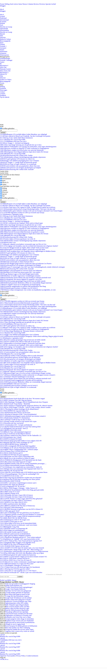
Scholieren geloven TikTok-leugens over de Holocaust (20, 357)
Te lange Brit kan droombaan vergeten (17, 596)
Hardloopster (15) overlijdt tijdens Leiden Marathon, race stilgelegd (23, 134)
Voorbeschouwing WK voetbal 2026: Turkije (16, 155)
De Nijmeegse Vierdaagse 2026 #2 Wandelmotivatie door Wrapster (24, 402)
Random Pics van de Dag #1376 (12, 368)
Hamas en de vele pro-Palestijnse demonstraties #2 (18, 448)
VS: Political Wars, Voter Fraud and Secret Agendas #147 (21, 541)
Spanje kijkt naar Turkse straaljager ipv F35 (16, 442)
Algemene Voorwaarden (7, 656)
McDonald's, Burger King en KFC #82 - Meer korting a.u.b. (21, 549)
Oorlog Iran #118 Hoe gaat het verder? (15, 569)
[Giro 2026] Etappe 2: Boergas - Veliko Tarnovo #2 (18, 488)
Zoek (11, 4)
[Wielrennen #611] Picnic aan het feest (15, 412)
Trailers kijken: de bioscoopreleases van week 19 (17, 239)
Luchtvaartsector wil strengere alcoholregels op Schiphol (20, 168)
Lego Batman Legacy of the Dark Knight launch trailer (19, 274)
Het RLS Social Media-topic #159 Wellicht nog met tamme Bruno (23, 472)
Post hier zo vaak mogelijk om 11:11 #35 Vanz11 (18, 571)
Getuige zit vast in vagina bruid (15, 624)
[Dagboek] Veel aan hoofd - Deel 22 (14, 428)
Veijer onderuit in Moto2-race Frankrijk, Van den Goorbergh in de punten (25, 136)
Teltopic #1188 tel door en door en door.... (16, 419)
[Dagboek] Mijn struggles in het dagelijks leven (17, 542)
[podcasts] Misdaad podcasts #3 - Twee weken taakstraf (20, 537)
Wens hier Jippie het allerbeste (12, 484)
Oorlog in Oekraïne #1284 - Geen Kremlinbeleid (18, 414)
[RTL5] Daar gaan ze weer (11, 521)
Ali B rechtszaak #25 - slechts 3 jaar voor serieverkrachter (21, 572)
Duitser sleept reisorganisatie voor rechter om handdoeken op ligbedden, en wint (28, 290)
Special (4, 194)
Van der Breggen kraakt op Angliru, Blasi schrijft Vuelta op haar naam (24, 248)
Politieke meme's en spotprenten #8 (13, 528)
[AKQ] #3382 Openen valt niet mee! (14, 546)
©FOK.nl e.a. (4, 659)
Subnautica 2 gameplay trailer (11, 214)
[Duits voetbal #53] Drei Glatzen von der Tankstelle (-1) (20, 435)
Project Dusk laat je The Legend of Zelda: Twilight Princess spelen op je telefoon (27, 207)
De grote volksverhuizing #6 (11, 507)
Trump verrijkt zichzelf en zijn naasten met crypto (18, 421)
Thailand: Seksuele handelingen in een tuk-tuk (17, 377)
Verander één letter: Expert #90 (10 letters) (16, 495)
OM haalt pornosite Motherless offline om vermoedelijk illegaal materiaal (25, 283)
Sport (1, 43)
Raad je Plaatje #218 (9, 493)
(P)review (5, 192)
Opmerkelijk (4, 28)
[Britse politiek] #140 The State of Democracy (17, 506)
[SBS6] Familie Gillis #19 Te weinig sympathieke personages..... (23, 463)
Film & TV (3, 74)
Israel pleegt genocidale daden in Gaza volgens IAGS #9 (20, 441)
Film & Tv (5, 182)
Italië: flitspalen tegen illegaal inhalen (17, 605)
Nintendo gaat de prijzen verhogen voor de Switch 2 (19, 288)
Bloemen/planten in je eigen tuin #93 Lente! (16, 563)
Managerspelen (5, 57)
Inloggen (3, 6)
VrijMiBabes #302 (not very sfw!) (13, 384)
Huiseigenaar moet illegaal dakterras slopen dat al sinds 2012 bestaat (24, 152)
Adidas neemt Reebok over (13, 585)
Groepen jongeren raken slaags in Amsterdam (19, 619)
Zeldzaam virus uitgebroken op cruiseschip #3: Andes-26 (21, 467)
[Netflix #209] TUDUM (10, 481)
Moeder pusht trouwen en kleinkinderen (15, 534)
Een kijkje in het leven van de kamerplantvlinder (18, 523)
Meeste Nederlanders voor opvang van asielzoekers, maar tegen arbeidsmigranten (28, 146)
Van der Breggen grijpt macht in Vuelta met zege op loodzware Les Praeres (25, 263)
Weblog (7, 4)
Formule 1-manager (6, 60)
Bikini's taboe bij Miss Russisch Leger (17, 608)
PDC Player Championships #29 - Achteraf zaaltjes (19, 449)
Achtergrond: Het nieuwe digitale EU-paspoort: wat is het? (21, 279)
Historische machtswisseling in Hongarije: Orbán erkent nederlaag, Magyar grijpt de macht (31, 336)
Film (1, 35)
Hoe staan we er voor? (10, 491)
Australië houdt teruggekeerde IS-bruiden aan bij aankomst (21, 380)
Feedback (3, 95)
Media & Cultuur (5, 39)
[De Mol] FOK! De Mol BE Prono (13, 518)
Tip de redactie (4, 97)
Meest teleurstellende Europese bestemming (16, 465)
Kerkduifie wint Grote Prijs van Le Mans (18, 617)
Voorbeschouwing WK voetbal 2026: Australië (17, 169)
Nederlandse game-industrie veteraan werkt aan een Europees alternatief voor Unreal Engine (31, 211)
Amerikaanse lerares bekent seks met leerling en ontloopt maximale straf (25, 277)
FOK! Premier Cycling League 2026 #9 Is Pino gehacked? (21, 499)
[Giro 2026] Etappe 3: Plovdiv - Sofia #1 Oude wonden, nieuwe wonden (25, 407)
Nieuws (24, 4)
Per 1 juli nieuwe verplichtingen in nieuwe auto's (18, 483)
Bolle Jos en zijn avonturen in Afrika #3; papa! (17, 458)
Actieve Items (17, 4)
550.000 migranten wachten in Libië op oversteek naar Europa (22, 212)
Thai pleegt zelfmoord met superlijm (16, 612)
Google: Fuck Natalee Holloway (15, 589)
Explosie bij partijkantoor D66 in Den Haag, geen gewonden (22, 490)
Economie (3, 21)
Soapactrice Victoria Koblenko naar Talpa (18, 601)
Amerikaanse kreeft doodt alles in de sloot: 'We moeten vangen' (22, 398)
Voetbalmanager (5, 58)
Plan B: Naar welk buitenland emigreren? (15, 432)
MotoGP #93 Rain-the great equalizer (14, 455)
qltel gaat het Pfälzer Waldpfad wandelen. (15, 535)
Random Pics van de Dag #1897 (12, 354)
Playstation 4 (4, 65)
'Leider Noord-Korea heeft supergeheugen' (19, 587)
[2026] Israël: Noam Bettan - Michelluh (15, 404)
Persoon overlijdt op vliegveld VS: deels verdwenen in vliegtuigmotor (24, 148)
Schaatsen (3, 53)
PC (1, 64)
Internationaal (4, 20)
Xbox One (3, 67)
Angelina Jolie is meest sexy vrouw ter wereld (19, 631)
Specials (48, 4)
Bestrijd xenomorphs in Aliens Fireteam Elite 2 (17, 262)
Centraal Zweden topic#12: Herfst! (14, 532)
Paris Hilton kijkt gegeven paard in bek (17, 594)
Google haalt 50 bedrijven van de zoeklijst (18, 598)
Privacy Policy (20, 656)
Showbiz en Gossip (6, 27)
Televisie (3, 37)
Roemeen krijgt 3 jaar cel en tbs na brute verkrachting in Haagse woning (25, 373)
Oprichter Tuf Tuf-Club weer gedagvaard (18, 591)
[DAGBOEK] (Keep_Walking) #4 (13, 444)
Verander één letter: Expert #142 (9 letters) (16, 497)
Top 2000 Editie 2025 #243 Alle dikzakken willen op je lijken (22, 553)
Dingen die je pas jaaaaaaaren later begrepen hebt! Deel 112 (21, 469)
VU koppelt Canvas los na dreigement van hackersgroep (20, 284)
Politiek (2, 23)
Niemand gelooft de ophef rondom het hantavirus (18, 555)
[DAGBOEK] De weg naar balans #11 (14, 411)
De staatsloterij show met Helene (13, 504)
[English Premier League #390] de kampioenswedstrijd (20, 516)
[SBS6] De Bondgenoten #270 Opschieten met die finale (21, 460)
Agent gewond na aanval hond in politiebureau (19, 622)
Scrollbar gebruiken (8, 128)
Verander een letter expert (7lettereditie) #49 (17, 456)
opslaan (3, 132)
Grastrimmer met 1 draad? (11, 437)
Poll (3, 196)
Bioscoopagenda (5, 41)
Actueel (2, 16)
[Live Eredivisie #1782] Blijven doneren (15, 434)
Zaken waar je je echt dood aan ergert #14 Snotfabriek (20, 567)
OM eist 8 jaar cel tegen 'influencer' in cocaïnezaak (18, 164)
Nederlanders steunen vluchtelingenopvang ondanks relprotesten (23, 157)
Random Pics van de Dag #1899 (12, 139)
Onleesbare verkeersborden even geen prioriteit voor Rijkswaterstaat (24, 551)
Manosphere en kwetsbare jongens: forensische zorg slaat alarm (22, 249)
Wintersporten (4, 55)
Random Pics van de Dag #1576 (12, 366)
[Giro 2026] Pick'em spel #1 (11, 453)
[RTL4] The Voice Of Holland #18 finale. (15, 544)
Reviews (36, 4)
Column (4, 190)
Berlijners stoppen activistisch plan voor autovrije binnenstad (21, 150)
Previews (42, 4)
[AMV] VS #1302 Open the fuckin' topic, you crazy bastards (22, 548)
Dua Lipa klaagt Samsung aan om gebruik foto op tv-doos (21, 145)
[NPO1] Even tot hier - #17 (11, 476)
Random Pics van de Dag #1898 (12, 153)
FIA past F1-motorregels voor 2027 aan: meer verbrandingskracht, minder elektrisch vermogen (32, 267)
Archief (53, 4)
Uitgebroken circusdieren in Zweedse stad (18, 615)
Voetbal (2, 44)
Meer (1, 85)
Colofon (2, 93)
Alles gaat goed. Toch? (9, 511)
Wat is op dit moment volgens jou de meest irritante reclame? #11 (23, 556)
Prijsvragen (3, 90)
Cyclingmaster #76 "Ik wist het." (13, 486)
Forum (2, 4)
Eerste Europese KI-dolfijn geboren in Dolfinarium (21, 626)
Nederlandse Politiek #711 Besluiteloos (15, 418)
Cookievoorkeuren (32, 656)
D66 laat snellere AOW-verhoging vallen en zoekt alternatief (21, 355)
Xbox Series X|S (5, 71)
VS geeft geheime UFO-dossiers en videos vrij (17, 159)
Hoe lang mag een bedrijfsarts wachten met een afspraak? (20, 477)
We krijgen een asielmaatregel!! (12, 530)
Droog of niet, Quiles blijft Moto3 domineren (16, 138)
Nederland (3, 18)
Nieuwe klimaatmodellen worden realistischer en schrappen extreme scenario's (27, 375)
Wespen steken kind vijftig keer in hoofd (18, 599)
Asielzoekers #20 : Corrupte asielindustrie (16, 425)
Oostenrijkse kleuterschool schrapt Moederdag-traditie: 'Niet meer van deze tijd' (27, 209)
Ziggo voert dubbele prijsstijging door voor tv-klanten (19, 160)
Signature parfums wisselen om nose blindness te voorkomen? (22, 514)
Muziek (2, 34)
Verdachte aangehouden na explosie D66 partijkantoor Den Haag (23, 286)
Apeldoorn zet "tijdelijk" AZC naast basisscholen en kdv (20, 539)
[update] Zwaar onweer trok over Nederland (19, 620)
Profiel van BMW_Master (8, 580)
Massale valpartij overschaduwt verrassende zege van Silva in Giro (23, 244)
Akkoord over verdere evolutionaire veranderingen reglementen (22, 562)
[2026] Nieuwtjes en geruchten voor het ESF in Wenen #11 (21, 509)
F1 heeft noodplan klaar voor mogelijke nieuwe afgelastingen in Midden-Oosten (28, 251)
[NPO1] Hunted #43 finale (11, 439)
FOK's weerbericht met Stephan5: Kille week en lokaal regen (21, 223)
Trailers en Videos (5, 79)
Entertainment (4, 30)
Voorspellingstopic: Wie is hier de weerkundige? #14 (19, 474)
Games (2, 62)
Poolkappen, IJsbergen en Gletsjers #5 (15, 565)
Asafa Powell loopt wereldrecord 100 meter (18, 613)
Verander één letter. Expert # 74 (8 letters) (15, 500)
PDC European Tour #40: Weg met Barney (16, 400)
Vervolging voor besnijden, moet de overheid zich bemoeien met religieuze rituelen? (29, 246)
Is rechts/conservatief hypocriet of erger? (16, 462)
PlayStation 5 (4, 72)
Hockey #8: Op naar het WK (11, 470)
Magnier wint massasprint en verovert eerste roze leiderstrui (21, 270)
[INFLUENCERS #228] (10, 430)
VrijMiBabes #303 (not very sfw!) (13, 141)
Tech (1, 25)
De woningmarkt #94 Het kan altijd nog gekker (18, 446)
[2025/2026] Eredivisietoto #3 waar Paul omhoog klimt (20, 426)
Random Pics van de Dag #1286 (12, 319)
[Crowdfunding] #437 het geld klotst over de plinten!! (20, 513)
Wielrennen (3, 51)
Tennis (2, 50)
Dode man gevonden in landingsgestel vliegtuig (20, 584)
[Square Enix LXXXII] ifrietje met (14, 451)
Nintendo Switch (5, 69)
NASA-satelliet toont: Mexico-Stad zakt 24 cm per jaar (20, 341)
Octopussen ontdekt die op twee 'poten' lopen (19, 629)
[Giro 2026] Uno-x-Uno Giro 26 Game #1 (16, 560)
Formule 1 (3, 46)
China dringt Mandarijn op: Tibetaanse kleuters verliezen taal (22, 331)
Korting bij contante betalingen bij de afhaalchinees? (19, 409)
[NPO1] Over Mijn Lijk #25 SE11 (13, 502)
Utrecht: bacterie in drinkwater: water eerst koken (18, 525)
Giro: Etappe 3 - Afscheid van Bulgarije (14, 143)
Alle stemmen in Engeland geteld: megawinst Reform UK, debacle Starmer (26, 405)
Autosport (3, 48)
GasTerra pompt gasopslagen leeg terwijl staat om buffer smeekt (22, 281)
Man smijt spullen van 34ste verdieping (17, 628)
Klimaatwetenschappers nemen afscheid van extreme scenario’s (23, 416)
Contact (2, 92)
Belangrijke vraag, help (9, 527)
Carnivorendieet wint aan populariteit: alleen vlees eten (20, 166)
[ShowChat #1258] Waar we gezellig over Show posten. (20, 479)
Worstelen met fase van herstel (11, 423)
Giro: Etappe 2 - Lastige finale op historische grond (18, 162)
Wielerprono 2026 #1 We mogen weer (15, 520)
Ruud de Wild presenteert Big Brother (17, 610)
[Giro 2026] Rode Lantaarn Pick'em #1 (15, 558)
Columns (30, 4)
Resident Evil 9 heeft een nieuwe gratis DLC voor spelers (20, 272)
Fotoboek (3, 88)
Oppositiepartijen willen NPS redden (16, 603)
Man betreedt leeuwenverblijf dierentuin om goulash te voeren (22, 232)
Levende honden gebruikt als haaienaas (17, 592)
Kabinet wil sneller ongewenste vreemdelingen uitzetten (20, 276)
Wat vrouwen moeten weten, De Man (17, 606)
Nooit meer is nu (8, 242)
